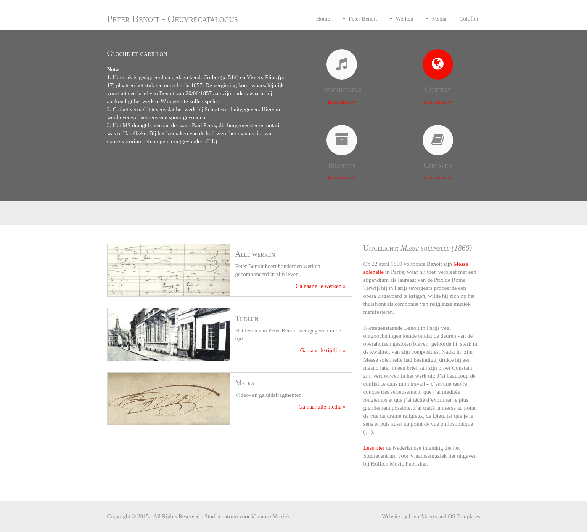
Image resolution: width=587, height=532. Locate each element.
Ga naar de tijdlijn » (323, 350)
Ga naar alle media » (322, 407)
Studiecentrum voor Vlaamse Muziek (247, 516)
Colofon (468, 19)
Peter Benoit (363, 19)
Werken (404, 19)
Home (323, 19)
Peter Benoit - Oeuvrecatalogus (172, 18)
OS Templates (464, 516)
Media (439, 19)
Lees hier (373, 448)
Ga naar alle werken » (321, 286)
